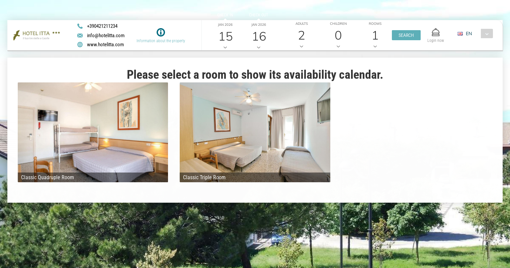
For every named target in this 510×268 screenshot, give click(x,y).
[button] (406, 35)
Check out (258, 15)
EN (469, 33)
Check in (225, 15)
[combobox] (478, 33)
